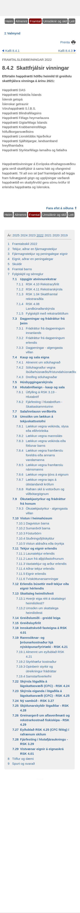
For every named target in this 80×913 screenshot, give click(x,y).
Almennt (21, 21)
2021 (48, 235)
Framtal (35, 21)
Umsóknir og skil (55, 21)
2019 (64, 235)
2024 (24, 235)
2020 (56, 235)
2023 (31, 235)
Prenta (65, 42)
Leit (71, 21)
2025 (15, 235)
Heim (9, 21)
